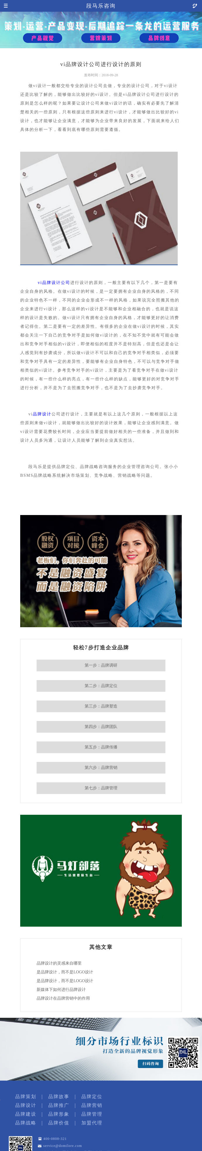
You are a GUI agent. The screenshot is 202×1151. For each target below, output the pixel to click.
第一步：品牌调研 (101, 665)
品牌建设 (25, 1114)
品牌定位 (91, 1096)
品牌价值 (58, 1122)
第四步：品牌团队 (101, 726)
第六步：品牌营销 (101, 767)
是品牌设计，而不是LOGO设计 (65, 972)
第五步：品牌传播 (101, 747)
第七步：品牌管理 (101, 788)
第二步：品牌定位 (101, 686)
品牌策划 (25, 1096)
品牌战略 (25, 1122)
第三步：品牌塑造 (101, 706)
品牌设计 (42, 414)
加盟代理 (91, 1122)
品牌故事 (58, 1096)
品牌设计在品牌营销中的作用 (63, 998)
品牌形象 (58, 1114)
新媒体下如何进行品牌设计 (61, 989)
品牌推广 (58, 1105)
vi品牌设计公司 (54, 282)
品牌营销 (91, 1105)
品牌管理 (91, 1114)
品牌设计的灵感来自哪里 (59, 963)
